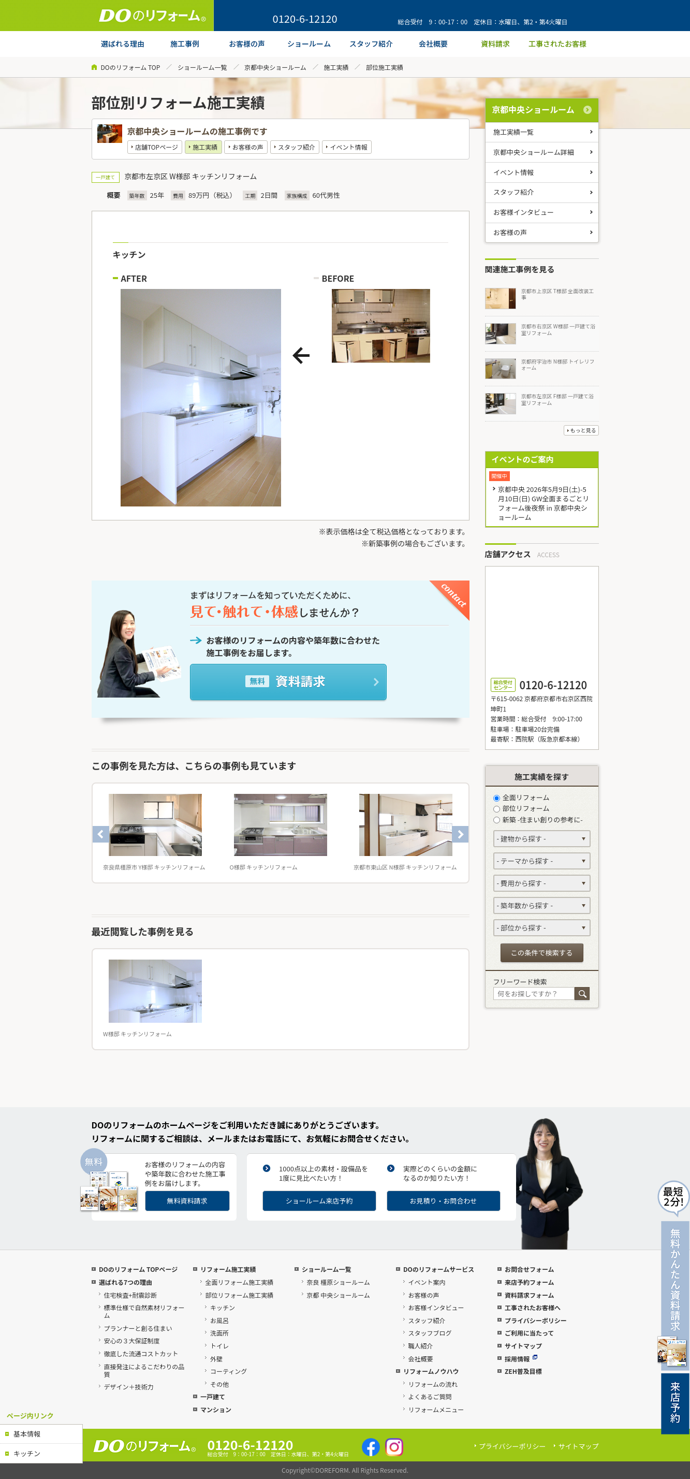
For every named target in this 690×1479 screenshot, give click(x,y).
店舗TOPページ (156, 146)
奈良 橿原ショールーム (338, 1282)
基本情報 (26, 1434)
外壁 (216, 1358)
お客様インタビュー (523, 212)
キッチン (26, 1453)
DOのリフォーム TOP (130, 67)
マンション (215, 1409)
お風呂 (219, 1320)
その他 (219, 1384)
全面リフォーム (521, 797)
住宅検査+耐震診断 (130, 1295)
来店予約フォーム (529, 1282)
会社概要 (420, 1358)
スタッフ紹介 (296, 146)
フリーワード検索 (520, 982)
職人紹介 (420, 1345)
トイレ (219, 1345)
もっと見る (583, 430)
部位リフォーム (521, 808)
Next (460, 834)
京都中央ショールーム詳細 (533, 152)
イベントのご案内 (523, 459)
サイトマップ (523, 1345)
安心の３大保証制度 (131, 1340)
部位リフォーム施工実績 (239, 1295)
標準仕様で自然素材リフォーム (144, 1311)
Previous (101, 834)
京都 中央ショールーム (338, 1295)
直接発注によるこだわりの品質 (144, 1370)
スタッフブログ (429, 1332)
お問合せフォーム (529, 1269)
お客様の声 (247, 146)
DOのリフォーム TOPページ (138, 1269)
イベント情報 (348, 146)
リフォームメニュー (436, 1409)
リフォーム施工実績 (228, 1269)
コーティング (228, 1371)
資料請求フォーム (529, 1295)
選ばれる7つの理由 (125, 1282)
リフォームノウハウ (431, 1371)
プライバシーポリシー (536, 1320)
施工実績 (336, 67)
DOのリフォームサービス (438, 1269)
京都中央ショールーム (275, 67)
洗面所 (219, 1332)
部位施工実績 (384, 67)
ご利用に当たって (529, 1332)
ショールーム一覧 (202, 67)
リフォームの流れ (433, 1384)
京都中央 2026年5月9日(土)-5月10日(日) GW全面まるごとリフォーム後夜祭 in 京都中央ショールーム (543, 503)
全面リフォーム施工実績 (239, 1282)
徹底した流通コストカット (141, 1353)
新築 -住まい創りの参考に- (538, 819)
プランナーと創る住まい (138, 1328)
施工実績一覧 (513, 132)
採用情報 (521, 1358)
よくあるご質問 (429, 1396)
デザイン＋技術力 (128, 1386)
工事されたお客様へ (533, 1307)
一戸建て (212, 1396)
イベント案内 (426, 1282)
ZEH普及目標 (523, 1371)
